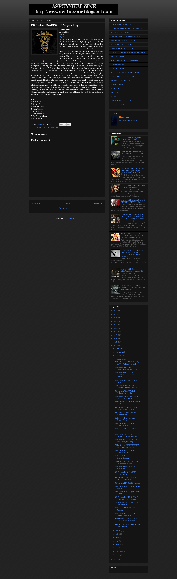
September (119, 359)
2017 (116, 342)
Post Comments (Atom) (72, 218)
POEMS (114, 97)
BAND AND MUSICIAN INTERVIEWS (125, 36)
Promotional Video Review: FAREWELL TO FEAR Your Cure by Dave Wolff (133, 288)
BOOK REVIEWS (117, 68)
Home (67, 203)
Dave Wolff (125, 117)
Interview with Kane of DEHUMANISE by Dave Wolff (132, 270)
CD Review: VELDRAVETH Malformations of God (125, 392)
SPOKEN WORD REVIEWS (121, 81)
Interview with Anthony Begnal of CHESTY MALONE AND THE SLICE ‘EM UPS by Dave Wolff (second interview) (133, 218)
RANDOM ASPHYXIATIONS (121, 101)
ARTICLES (115, 89)
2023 (116, 321)
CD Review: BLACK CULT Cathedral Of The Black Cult (126, 368)
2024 (116, 318)
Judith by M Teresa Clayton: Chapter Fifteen (125, 425)
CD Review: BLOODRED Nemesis (127, 483)
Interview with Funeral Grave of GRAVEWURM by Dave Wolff (132, 153)
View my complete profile (128, 120)
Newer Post (36, 203)
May (117, 541)
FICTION (114, 93)
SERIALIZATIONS (118, 105)
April (118, 544)
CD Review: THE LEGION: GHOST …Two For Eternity (126, 435)
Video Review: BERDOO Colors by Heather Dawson (127, 403)
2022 (116, 325)
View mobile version (67, 208)
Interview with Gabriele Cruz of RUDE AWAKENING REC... (126, 408)
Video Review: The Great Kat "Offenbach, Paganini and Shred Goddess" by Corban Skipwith (132, 236)
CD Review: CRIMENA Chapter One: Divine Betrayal (126, 397)
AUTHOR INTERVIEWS (120, 32)
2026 (116, 311)
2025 (116, 314)
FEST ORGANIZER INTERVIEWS (123, 40)
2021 (116, 328)
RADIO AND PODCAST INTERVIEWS (125, 60)
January (118, 555)
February (119, 551)
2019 (116, 335)
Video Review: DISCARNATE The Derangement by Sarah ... (127, 462)
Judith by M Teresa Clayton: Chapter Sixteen (125, 419)
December (119, 348)
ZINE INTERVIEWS (118, 64)
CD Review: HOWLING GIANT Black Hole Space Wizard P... (126, 498)
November (119, 352)
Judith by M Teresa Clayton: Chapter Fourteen (125, 452)
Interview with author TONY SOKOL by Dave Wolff (131, 138)
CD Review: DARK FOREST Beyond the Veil (125, 473)
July (117, 534)
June (117, 537)
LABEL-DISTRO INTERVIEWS (122, 48)
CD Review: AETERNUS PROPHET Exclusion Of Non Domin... (126, 375)
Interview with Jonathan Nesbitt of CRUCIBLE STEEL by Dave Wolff (133, 201)
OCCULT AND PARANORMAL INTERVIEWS (128, 52)
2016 (116, 345)
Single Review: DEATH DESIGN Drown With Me (127, 504)
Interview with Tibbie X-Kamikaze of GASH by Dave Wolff (133, 186)
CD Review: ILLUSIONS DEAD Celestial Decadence (126, 514)
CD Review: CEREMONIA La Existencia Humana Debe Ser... (126, 387)
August (118, 531)
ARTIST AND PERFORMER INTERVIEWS (126, 28)
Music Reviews (66, 128)
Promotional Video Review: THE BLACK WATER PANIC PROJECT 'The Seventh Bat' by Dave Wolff (132, 253)
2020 (116, 332)
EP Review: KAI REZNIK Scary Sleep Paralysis (126, 414)
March (118, 548)
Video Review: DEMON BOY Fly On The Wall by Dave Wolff (127, 363)
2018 (116, 339)
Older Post (98, 203)
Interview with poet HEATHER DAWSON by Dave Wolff (126, 520)
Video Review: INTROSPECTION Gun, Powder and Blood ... (127, 446)
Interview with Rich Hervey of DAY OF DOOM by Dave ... (127, 478)
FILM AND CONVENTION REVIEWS (125, 72)
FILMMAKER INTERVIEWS (121, 44)
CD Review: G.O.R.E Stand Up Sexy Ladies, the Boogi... (126, 441)
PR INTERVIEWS (117, 56)
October (119, 355)
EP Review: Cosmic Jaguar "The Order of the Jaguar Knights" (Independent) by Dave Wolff (132, 171)
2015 (116, 559)
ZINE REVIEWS (117, 85)
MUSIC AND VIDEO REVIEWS (48, 128)
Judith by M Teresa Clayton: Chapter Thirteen (125, 457)
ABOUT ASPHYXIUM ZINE (121, 24)
